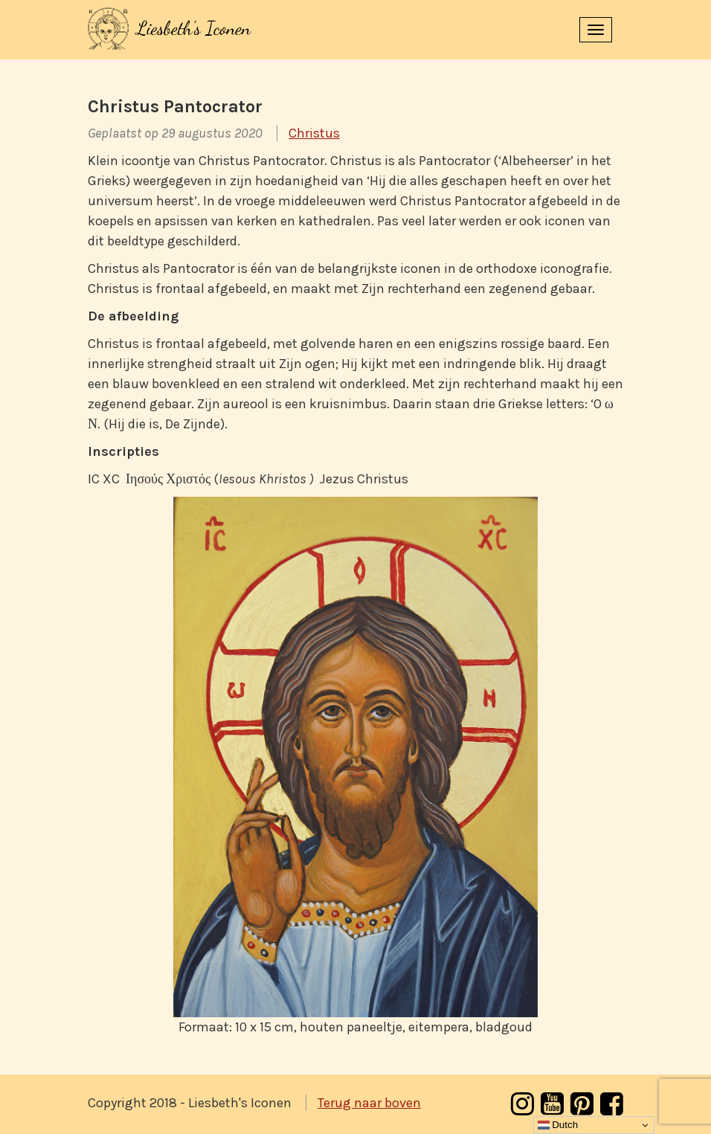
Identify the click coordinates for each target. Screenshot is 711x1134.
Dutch (558, 1125)
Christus (314, 133)
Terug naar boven (369, 1103)
